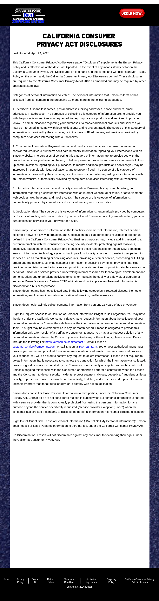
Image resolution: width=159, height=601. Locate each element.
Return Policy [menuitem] (50, 580)
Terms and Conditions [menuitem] (69, 580)
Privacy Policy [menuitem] (20, 580)
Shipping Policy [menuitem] (111, 580)
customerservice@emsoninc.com (34, 346)
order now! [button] (132, 13)
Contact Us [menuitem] (36, 580)
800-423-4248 (88, 346)
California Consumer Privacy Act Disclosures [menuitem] (139, 580)
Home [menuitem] (6, 579)
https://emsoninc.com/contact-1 (65, 341)
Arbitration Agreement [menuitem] (91, 580)
